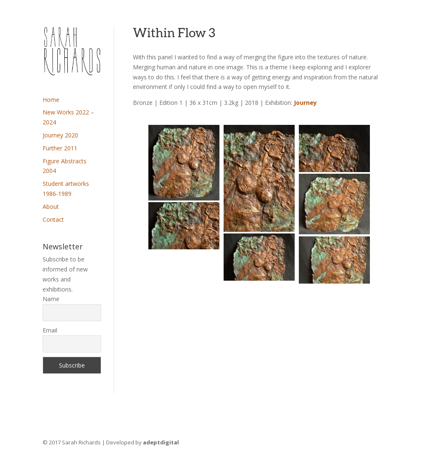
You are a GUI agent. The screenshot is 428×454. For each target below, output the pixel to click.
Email (50, 330)
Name (51, 299)
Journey (305, 103)
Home (51, 100)
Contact (53, 219)
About (51, 207)
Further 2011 (60, 148)
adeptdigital (161, 442)
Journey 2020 (60, 135)
